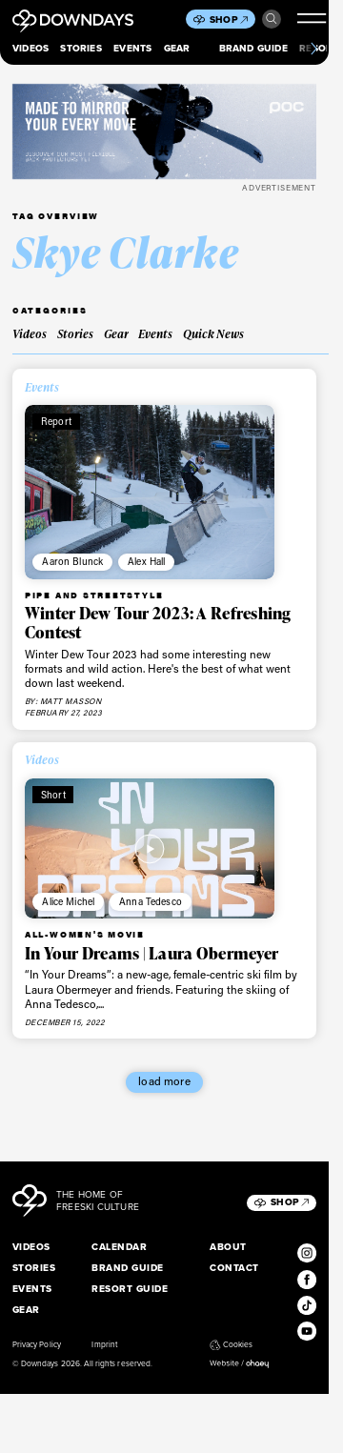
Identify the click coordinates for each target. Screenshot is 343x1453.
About (228, 1247)
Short (53, 794)
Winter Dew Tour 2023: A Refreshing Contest (158, 622)
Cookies (231, 1344)
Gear (177, 48)
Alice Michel (68, 901)
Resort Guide (129, 1288)
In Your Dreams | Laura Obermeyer (151, 953)
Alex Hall (146, 561)
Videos (30, 48)
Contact (234, 1267)
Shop (229, 19)
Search (271, 19)
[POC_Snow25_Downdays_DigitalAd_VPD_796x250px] (164, 131)
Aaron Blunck (72, 561)
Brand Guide (253, 48)
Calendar (119, 1247)
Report (56, 421)
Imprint (103, 1344)
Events (132, 48)
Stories (80, 48)
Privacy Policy (36, 1344)
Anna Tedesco (150, 901)
